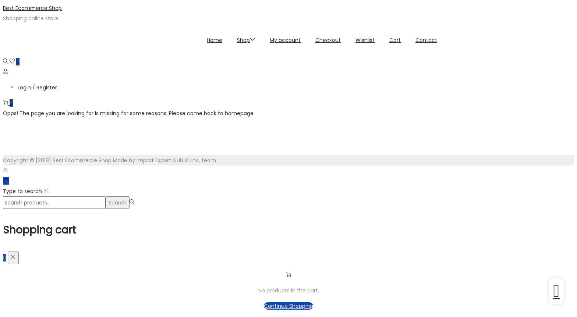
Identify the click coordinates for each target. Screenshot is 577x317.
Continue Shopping (288, 306)
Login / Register (37, 87)
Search (118, 202)
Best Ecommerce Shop (32, 8)
